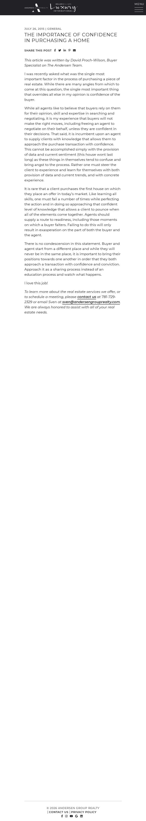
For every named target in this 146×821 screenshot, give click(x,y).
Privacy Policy (83, 812)
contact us (86, 296)
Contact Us (58, 812)
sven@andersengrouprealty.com (91, 302)
